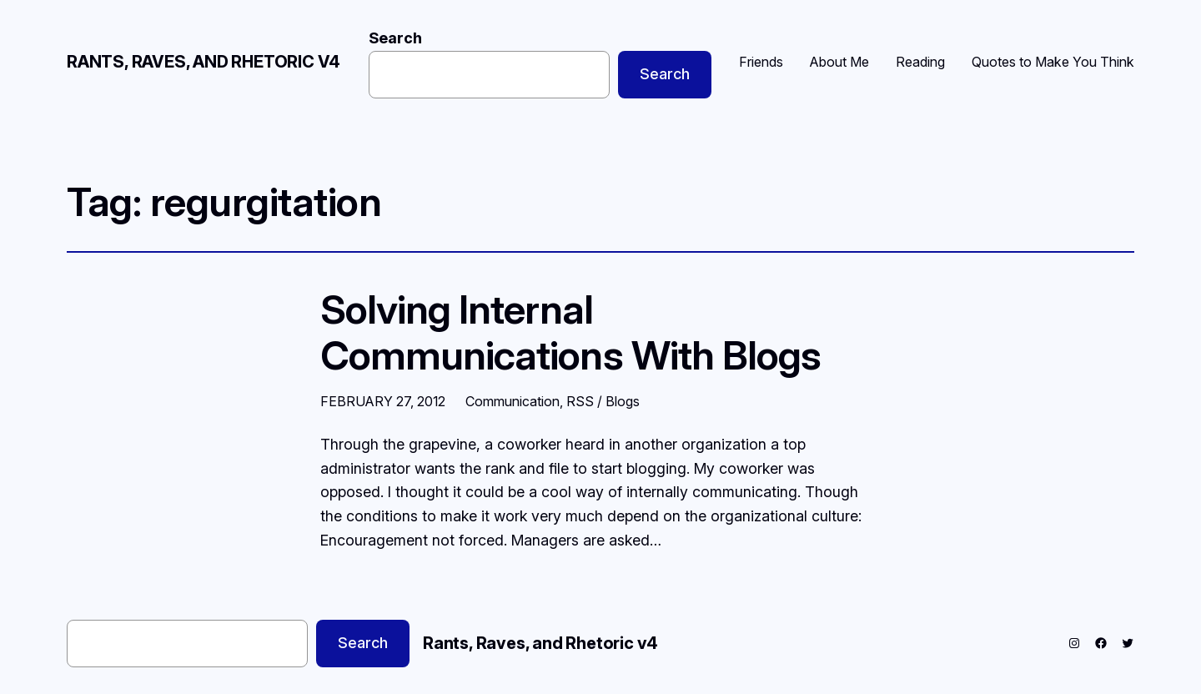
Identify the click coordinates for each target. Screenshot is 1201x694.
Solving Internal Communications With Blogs (570, 332)
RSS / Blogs (603, 401)
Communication (512, 401)
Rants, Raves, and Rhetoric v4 (203, 62)
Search (395, 38)
